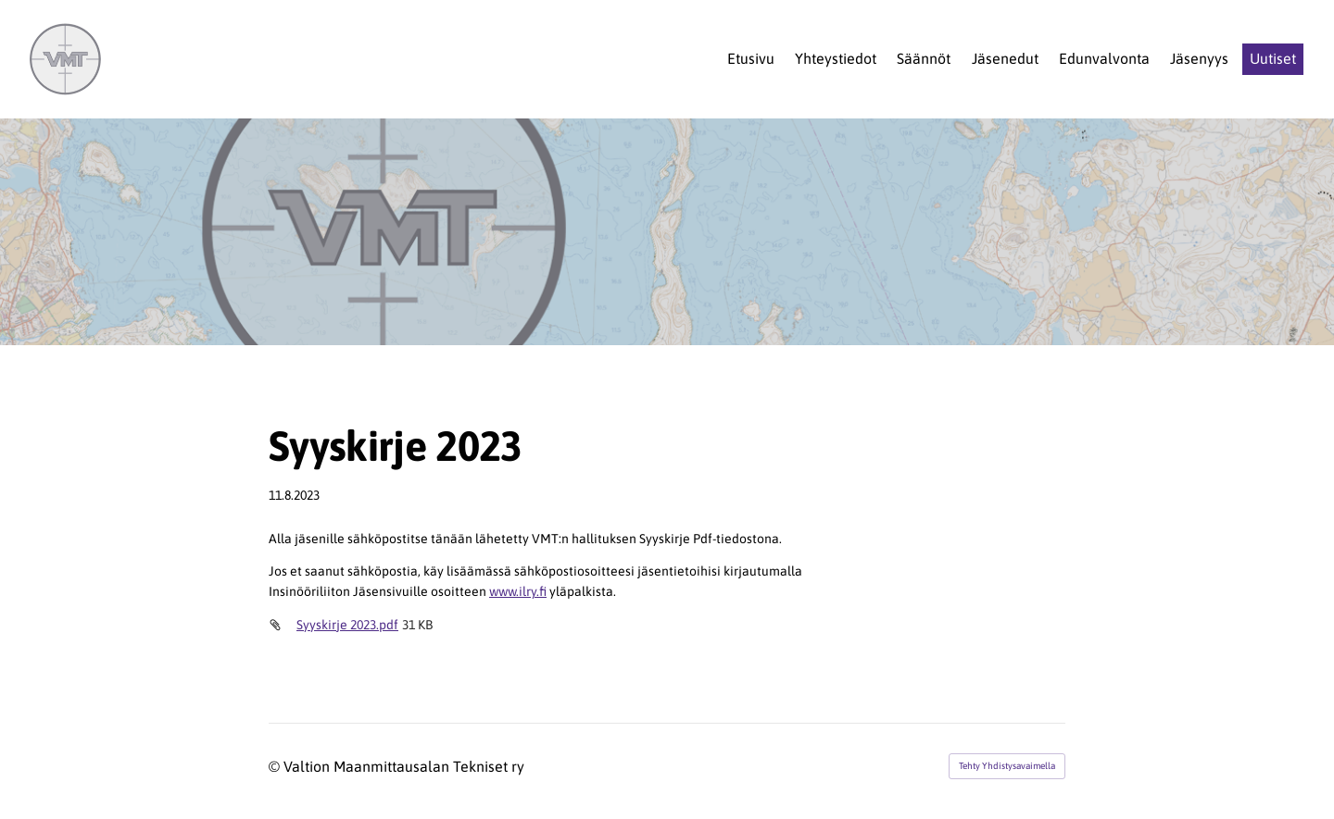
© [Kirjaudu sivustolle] (276, 766)
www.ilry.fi (518, 591)
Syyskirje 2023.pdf (347, 624)
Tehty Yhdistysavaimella (1007, 766)
